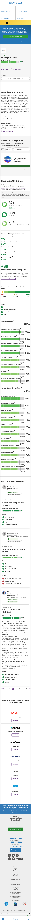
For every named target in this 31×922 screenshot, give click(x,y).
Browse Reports (5, 11)
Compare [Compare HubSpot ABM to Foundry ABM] (15, 749)
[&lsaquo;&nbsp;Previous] (6, 689)
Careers (15, 869)
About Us (15, 868)
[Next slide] (28, 170)
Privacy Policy (15, 875)
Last (30, 688)
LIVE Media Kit (15, 882)
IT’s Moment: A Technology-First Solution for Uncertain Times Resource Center (16, 807)
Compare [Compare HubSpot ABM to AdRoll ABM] (15, 778)
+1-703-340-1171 (15, 846)
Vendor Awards (5, 18)
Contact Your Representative (15, 36)
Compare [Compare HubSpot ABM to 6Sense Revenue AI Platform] (15, 735)
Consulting (15, 889)
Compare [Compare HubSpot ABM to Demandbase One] (15, 764)
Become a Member (15, 829)
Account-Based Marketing (11, 46)
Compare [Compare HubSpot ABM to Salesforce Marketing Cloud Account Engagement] (15, 794)
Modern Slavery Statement (15, 876)
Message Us (15, 850)
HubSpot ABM (23, 46)
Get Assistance (7, 131)
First (2, 688)
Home (2, 46)
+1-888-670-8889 (15, 842)
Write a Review (5, 15)
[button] (15, 919)
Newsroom (15, 870)
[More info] (12, 246)
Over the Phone (15, 887)
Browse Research (15, 893)
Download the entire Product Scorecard (13, 188)
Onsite (15, 888)
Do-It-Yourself (15, 886)
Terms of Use (15, 874)
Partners (15, 880)
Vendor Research (21, 18)
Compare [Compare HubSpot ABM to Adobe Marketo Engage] (15, 720)
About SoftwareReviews (23, 15)
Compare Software (22, 11)
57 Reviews (4, 69)
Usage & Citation (15, 873)
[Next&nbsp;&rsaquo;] (26, 689)
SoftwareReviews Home (7, 8)
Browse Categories (22, 8)
